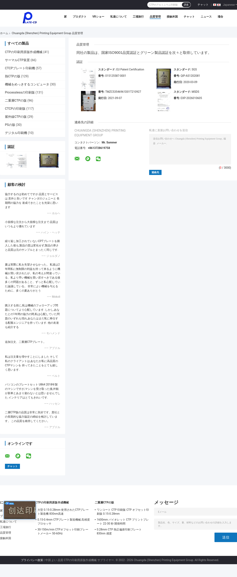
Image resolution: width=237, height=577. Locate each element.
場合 (220, 16)
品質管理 (155, 16)
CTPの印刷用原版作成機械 (23, 52)
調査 (186, 4)
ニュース (206, 16)
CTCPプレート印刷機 (20, 68)
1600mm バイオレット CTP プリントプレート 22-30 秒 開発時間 (123, 521)
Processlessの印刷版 (20, 92)
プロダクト (80, 16)
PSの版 (10, 125)
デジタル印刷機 (16, 133)
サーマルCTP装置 (17, 60)
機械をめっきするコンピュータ (27, 84)
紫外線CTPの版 (16, 117)
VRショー (98, 16)
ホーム (4, 33)
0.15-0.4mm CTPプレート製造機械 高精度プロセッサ (64, 521)
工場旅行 (138, 16)
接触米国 (172, 16)
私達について (118, 16)
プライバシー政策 (32, 560)
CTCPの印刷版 (15, 108)
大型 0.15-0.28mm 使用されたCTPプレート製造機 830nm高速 (63, 511)
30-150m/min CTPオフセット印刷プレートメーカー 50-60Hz (63, 531)
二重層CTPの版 (16, 100)
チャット (203, 4)
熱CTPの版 (12, 76)
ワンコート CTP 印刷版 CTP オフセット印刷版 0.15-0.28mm (123, 511)
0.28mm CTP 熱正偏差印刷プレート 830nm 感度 (119, 531)
